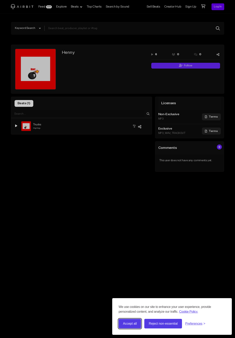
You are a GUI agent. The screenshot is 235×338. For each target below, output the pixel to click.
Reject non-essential (163, 323)
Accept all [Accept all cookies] (130, 323)
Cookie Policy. (188, 311)
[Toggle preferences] (195, 323)
